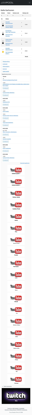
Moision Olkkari (9, 27)
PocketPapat (8, 30)
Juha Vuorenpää (9, 25)
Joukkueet (5, 64)
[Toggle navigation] (29, 2)
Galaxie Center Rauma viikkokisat (10, 115)
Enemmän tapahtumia (24, 163)
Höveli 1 (7, 53)
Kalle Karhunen (9, 23)
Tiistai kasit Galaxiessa (8, 122)
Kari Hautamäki (9, 52)
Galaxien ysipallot (7, 139)
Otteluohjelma (6, 66)
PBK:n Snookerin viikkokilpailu (10, 132)
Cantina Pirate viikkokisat (8, 92)
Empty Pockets (9, 39)
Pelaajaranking (6, 61)
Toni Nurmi (8, 41)
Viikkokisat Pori (6, 102)
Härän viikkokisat (7, 148)
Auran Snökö (6, 111)
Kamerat (5, 69)
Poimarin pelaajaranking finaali (10, 80)
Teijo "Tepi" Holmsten (10, 32)
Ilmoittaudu (5, 88)
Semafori (8, 22)
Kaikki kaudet (6, 71)
